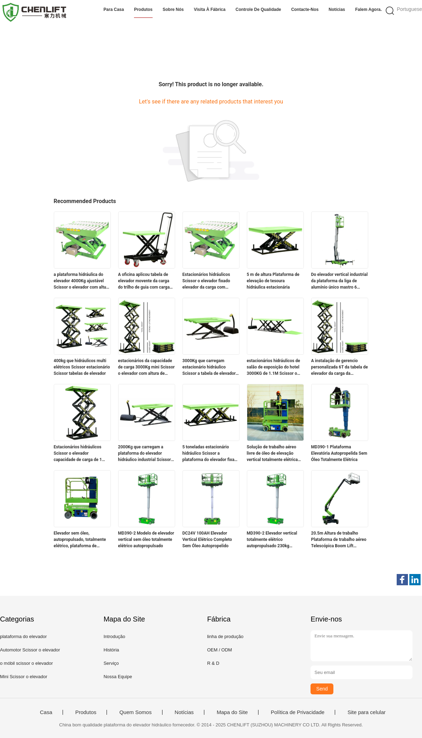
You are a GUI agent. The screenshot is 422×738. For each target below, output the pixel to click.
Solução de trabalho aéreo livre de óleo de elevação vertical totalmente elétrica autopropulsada (272, 453)
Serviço (111, 663)
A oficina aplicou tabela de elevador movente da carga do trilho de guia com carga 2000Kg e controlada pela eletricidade (144, 281)
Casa (46, 712)
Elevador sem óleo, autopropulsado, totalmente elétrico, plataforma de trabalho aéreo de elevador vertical (80, 540)
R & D (213, 663)
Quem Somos (135, 712)
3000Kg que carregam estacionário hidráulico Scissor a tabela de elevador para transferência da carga (209, 367)
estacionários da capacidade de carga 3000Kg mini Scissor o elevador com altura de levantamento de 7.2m (146, 367)
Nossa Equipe (117, 676)
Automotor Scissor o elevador (30, 649)
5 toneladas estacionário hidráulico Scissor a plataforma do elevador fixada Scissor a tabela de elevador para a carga (211, 453)
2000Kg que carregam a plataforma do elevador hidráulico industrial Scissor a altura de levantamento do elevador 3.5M (146, 453)
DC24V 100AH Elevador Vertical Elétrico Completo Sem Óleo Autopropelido (207, 539)
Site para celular (366, 712)
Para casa (113, 9)
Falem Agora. (368, 9)
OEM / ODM (219, 649)
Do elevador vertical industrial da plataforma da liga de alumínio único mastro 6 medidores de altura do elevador (339, 281)
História (111, 649)
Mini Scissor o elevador (23, 676)
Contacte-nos (305, 9)
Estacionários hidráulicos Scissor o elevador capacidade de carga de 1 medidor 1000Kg (78, 453)
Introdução (114, 636)
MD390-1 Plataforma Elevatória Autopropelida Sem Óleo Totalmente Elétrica (339, 453)
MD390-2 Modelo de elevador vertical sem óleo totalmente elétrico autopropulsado (146, 539)
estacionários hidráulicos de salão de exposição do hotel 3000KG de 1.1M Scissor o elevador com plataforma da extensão (273, 367)
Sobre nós (173, 9)
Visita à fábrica (209, 9)
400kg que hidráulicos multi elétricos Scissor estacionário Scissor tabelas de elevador (82, 367)
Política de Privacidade (298, 712)
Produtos (143, 9)
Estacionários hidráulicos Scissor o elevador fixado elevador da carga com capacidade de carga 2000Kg (210, 281)
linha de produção (225, 636)
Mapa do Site (232, 712)
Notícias (337, 9)
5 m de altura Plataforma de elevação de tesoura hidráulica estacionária (273, 281)
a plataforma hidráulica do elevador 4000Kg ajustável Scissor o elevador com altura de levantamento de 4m (82, 281)
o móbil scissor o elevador (26, 663)
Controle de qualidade (258, 9)
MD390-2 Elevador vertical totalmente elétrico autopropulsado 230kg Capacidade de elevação (272, 540)
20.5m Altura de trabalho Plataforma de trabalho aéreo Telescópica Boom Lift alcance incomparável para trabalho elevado (338, 540)
